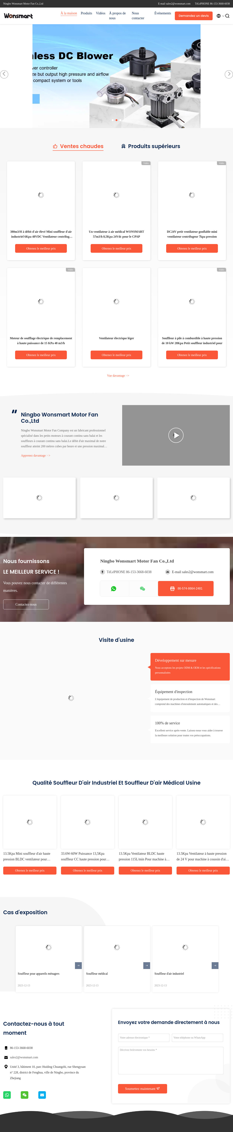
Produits (86, 13)
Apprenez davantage (35, 455)
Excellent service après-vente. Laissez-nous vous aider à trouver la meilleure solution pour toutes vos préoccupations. (189, 733)
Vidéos (100, 13)
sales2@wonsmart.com (24, 1057)
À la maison (69, 13)
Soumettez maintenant (142, 1088)
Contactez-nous (26, 604)
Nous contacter (138, 15)
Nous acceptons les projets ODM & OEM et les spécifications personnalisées (188, 670)
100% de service (167, 723)
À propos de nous (117, 15)
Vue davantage (118, 375)
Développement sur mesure (175, 660)
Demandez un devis (194, 16)
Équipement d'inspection (173, 692)
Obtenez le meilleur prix (41, 248)
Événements (162, 13)
